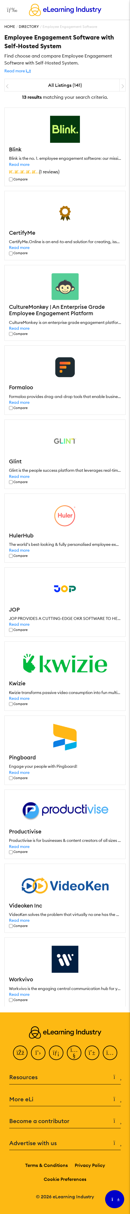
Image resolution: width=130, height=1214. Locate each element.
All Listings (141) (65, 85)
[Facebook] (20, 1053)
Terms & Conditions (46, 1165)
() (34, 172)
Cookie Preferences (65, 1179)
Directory (29, 26)
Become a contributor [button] (65, 1121)
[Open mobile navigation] (10, 10)
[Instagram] (110, 1053)
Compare (20, 179)
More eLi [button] (65, 1099)
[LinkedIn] (56, 1053)
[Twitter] (38, 1053)
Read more (19, 164)
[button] (17, 70)
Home (9, 26)
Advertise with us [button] (65, 1143)
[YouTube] (74, 1053)
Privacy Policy (90, 1165)
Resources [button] (65, 1077)
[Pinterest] (92, 1053)
